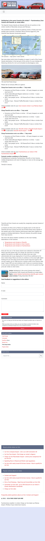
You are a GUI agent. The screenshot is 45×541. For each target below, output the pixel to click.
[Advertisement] (8, 385)
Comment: (4, 298)
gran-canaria (39, 274)
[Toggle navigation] (3, 11)
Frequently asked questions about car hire (13, 495)
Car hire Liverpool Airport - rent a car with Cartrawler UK (20, 452)
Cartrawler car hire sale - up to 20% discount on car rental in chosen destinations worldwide (21, 485)
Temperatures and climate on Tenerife (16, 242)
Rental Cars (4, 342)
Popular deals (5, 347)
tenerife (33, 274)
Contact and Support (10, 475)
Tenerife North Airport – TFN (22, 130)
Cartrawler (4, 338)
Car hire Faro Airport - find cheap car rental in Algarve (19, 454)
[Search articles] (20, 355)
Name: (3, 283)
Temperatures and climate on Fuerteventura (17, 246)
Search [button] (22, 328)
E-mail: (3, 291)
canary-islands (17, 274)
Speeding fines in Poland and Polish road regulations (19, 461)
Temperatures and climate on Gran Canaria (17, 244)
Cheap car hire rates (10, 489)
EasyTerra (4, 340)
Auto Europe (5, 336)
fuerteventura (26, 274)
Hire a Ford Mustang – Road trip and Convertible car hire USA (22, 482)
